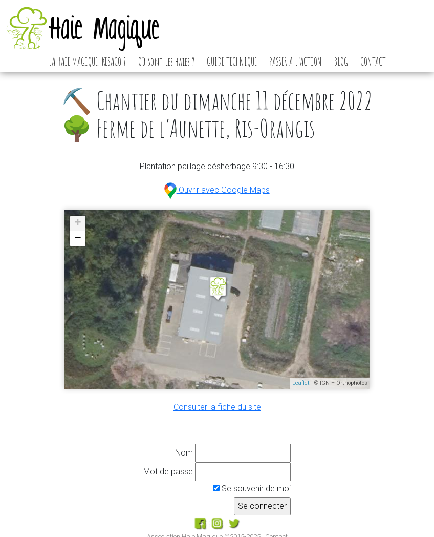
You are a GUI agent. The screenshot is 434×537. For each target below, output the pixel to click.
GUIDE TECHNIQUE (232, 61)
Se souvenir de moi (252, 488)
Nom (184, 453)
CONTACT (373, 61)
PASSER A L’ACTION (295, 61)
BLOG (341, 61)
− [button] (78, 238)
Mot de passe (168, 472)
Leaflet (301, 383)
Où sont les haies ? (166, 61)
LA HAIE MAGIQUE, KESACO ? (87, 61)
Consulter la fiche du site (217, 407)
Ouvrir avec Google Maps (216, 190)
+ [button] (78, 223)
